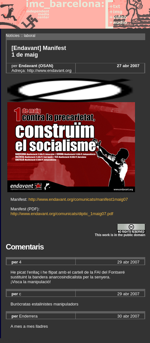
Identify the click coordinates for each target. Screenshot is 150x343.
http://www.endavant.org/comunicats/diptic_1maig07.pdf (62, 213)
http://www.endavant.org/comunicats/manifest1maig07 (78, 199)
